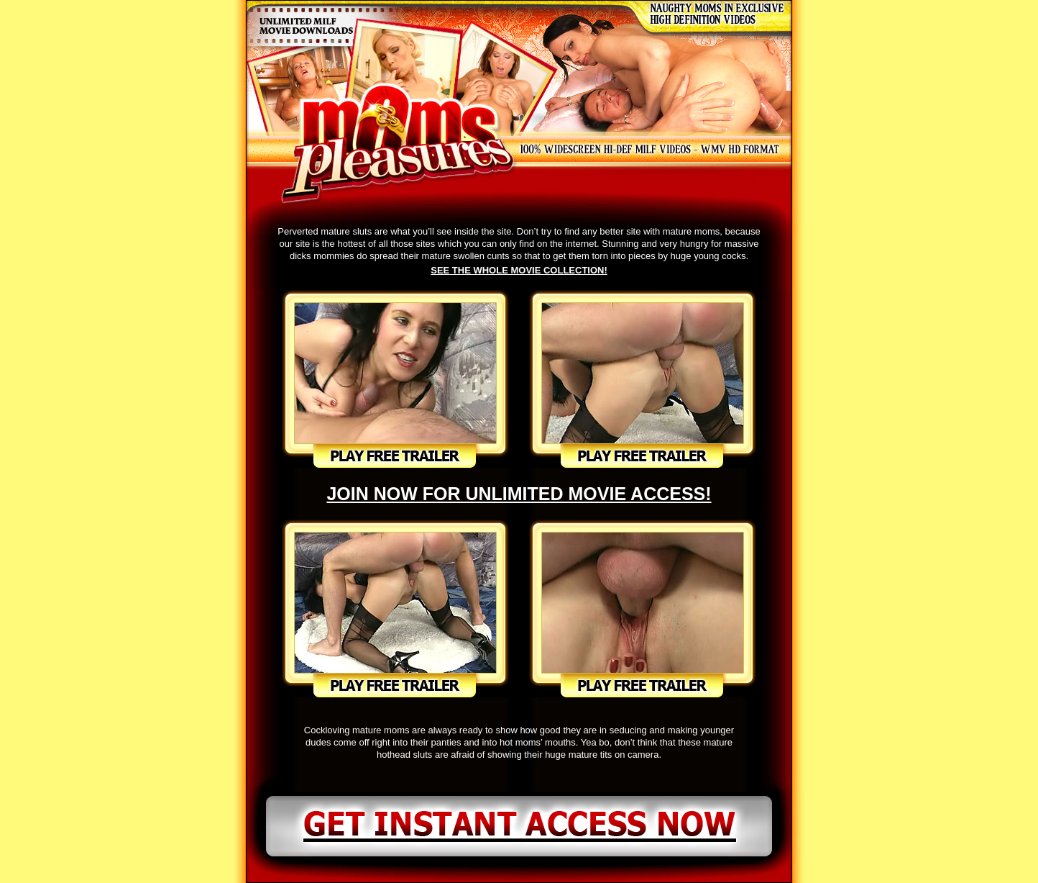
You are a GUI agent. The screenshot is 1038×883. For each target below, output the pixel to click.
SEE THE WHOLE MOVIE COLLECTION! (519, 270)
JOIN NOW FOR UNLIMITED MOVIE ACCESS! (518, 494)
